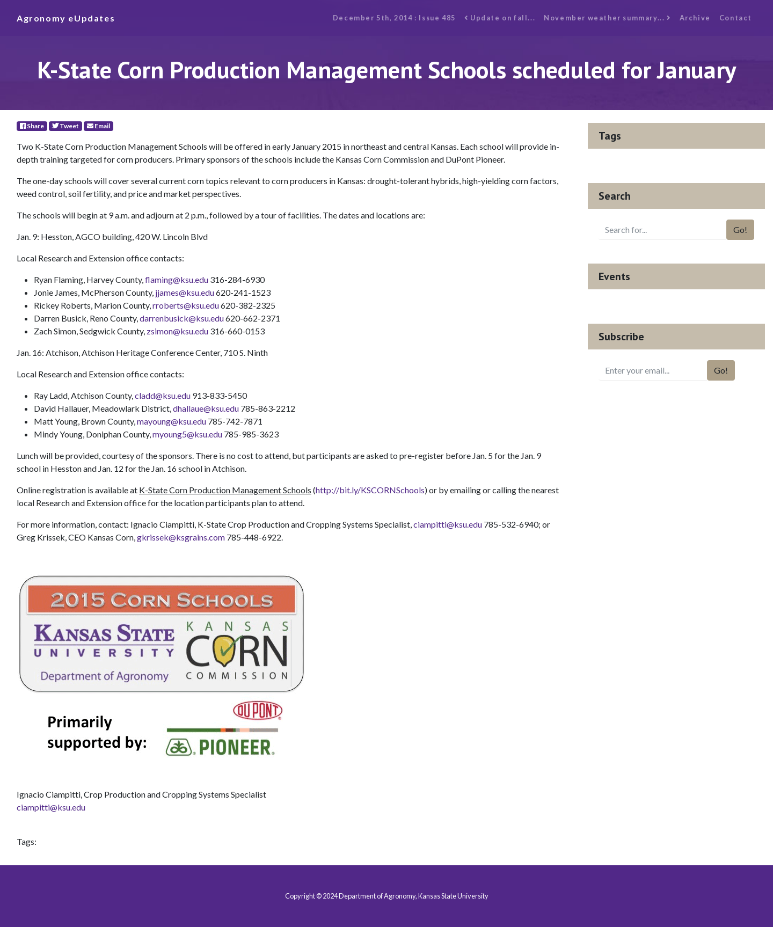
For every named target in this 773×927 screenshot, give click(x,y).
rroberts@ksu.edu (185, 305)
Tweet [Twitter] (65, 126)
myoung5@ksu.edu (187, 434)
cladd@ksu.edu (163, 395)
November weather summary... (607, 17)
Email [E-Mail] (98, 126)
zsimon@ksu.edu (177, 331)
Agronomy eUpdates (66, 18)
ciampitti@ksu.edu (447, 524)
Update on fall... (499, 17)
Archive (695, 17)
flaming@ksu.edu (176, 279)
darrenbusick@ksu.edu (182, 318)
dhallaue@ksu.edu (206, 408)
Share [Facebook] (32, 126)
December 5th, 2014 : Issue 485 (394, 17)
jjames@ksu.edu (184, 292)
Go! (740, 229)
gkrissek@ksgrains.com (181, 537)
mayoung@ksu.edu (171, 421)
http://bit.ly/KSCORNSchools (370, 490)
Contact (735, 17)
